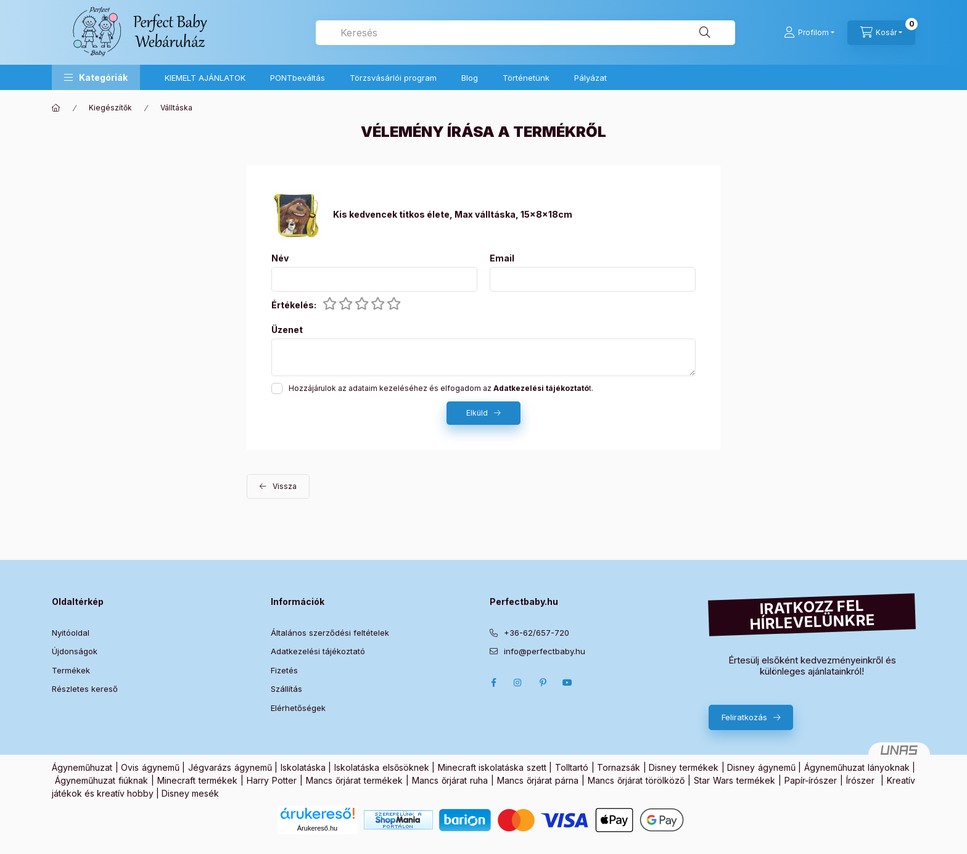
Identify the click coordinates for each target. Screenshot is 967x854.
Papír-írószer (810, 780)
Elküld (477, 412)
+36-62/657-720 (536, 633)
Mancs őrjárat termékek (354, 780)
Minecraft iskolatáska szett (492, 767)
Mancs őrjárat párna (537, 780)
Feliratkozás (744, 717)
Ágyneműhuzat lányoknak (857, 767)
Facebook (493, 682)
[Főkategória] (56, 107)
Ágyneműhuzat (82, 767)
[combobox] (525, 32)
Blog (469, 78)
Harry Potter (272, 780)
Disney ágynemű (761, 767)
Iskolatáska (303, 767)
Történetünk (526, 78)
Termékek (71, 670)
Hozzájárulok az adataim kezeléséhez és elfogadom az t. (441, 388)
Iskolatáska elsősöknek (381, 767)
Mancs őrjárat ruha (450, 780)
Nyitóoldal (70, 633)
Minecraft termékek (197, 780)
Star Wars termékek (734, 780)
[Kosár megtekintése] (881, 32)
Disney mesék (190, 793)
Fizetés (284, 670)
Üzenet (287, 330)
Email (502, 258)
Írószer (860, 780)
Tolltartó (571, 767)
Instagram (518, 682)
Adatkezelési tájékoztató (318, 651)
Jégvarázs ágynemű (230, 767)
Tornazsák (618, 767)
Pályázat (590, 78)
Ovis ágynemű (150, 767)
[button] (96, 77)
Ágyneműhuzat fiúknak (101, 780)
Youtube (567, 682)
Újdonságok (74, 651)
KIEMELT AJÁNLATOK (205, 78)
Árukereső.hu (317, 828)
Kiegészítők (110, 107)
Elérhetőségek (298, 708)
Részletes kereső (85, 689)
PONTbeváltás (297, 78)
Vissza (285, 486)
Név (280, 258)
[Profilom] (809, 32)
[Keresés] (705, 32)
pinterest (542, 682)
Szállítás (286, 689)
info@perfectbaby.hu (544, 651)
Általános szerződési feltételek (330, 633)
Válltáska (176, 107)
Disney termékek (683, 767)
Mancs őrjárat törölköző (636, 780)
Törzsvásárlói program (393, 78)
